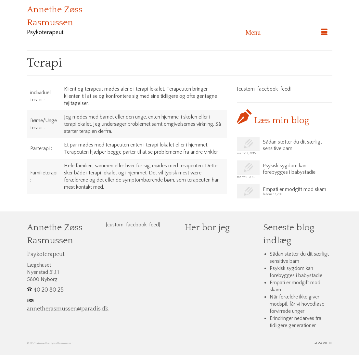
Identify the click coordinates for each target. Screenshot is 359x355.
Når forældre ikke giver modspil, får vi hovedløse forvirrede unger (297, 304)
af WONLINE (323, 343)
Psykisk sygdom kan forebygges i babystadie (289, 169)
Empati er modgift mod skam (294, 189)
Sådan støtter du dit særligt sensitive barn (292, 145)
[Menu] (286, 32)
